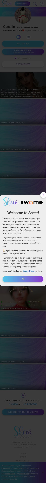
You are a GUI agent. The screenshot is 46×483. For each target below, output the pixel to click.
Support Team (29, 271)
